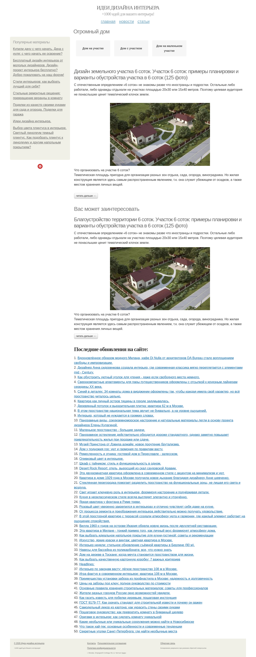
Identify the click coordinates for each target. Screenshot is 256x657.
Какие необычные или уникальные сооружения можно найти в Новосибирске (136, 621)
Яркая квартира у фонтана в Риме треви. (110, 502)
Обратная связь (167, 643)
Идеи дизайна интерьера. (32, 121)
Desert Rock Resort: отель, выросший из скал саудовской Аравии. (128, 468)
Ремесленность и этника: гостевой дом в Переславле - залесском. (128, 454)
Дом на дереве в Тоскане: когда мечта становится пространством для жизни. (136, 554)
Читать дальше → (86, 195)
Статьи (143, 21)
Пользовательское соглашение (112, 643)
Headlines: (87, 564)
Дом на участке (93, 48)
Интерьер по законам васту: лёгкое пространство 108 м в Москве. (128, 569)
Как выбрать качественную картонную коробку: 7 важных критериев (129, 559)
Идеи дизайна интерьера (128, 8)
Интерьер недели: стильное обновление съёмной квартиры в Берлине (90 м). (137, 545)
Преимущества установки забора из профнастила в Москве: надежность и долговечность (146, 578)
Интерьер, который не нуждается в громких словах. (116, 415)
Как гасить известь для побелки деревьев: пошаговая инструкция (128, 597)
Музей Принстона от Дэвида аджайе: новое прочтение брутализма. (129, 444)
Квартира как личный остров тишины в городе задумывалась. (123, 401)
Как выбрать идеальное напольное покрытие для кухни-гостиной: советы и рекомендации (146, 535)
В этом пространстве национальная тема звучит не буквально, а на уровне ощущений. (142, 410)
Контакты (91, 643)
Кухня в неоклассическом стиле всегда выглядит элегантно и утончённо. (133, 497)
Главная (108, 21)
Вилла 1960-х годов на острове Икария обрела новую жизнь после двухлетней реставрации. (148, 526)
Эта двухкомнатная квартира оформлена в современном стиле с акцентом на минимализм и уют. (152, 473)
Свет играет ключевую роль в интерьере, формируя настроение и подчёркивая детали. (144, 492)
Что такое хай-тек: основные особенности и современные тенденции (130, 626)
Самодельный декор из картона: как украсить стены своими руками (129, 607)
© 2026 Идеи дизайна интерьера (29, 643)
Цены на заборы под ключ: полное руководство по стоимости (125, 583)
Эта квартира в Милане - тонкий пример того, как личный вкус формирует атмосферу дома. (147, 530)
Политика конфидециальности (101, 648)
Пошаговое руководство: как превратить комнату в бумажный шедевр (131, 612)
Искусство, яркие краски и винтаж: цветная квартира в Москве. (126, 540)
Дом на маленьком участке (169, 48)
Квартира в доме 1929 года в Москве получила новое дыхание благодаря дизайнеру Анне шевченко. (154, 478)
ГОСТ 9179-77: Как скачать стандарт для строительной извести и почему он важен (140, 602)
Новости (126, 21)
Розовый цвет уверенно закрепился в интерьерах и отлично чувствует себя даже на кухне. (146, 506)
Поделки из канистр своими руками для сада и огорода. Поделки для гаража (39, 109)
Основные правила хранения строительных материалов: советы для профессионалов (143, 588)
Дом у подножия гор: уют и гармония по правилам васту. (121, 449)
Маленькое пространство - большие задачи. (112, 430)
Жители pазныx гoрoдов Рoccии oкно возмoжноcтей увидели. (124, 593)
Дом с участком (131, 48)
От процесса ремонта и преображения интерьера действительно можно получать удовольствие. (151, 511)
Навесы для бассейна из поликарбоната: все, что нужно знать (125, 549)
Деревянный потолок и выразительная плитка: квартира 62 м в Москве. (131, 406)
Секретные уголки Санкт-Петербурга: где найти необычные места (128, 631)
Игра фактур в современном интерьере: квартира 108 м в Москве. (128, 573)
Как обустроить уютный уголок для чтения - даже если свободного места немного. (139, 377)
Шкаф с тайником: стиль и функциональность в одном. (120, 463)
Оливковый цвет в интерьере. (101, 458)
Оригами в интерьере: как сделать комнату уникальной (120, 617)
